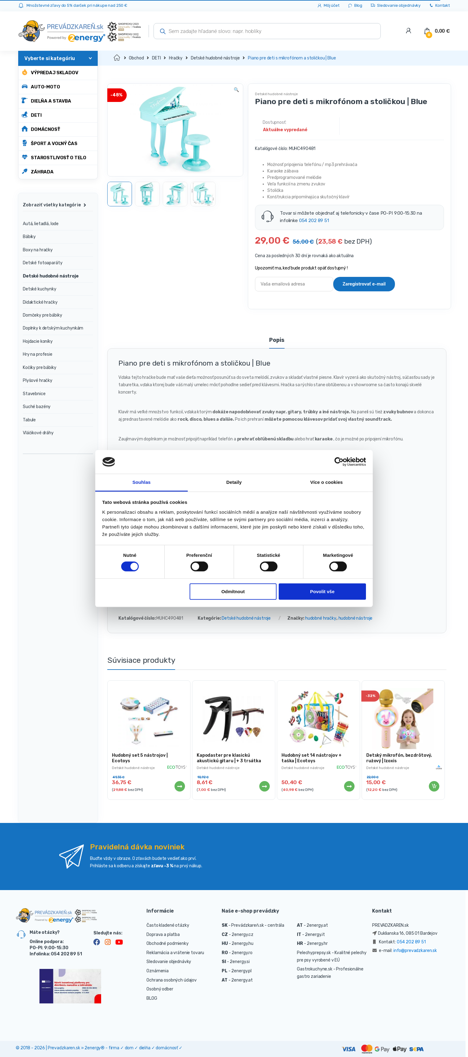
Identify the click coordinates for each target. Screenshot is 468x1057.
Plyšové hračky (37, 380)
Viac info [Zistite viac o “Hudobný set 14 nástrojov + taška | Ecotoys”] (349, 786)
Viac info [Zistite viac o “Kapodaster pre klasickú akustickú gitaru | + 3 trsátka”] (264, 786)
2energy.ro (242, 952)
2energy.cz (242, 934)
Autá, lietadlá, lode (41, 223)
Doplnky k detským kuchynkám (53, 328)
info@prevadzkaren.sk (415, 950)
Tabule (29, 420)
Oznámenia (157, 971)
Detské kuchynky (39, 289)
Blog (354, 5)
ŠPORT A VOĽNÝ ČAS (49, 143)
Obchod (136, 58)
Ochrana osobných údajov (171, 980)
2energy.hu (242, 943)
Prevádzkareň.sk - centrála (257, 925)
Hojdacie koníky (38, 341)
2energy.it (315, 934)
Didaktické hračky (40, 302)
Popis (276, 340)
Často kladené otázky (167, 925)
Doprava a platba (163, 934)
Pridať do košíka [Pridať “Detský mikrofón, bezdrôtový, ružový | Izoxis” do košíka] (433, 786)
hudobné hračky (320, 618)
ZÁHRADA (38, 171)
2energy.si (240, 961)
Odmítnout (233, 591)
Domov (117, 58)
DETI (31, 114)
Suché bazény (37, 406)
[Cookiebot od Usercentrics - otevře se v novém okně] (339, 462)
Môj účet (328, 5)
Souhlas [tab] (141, 482)
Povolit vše (322, 591)
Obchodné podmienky (167, 943)
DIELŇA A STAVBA (46, 100)
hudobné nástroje (356, 618)
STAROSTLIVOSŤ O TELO (54, 157)
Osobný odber (159, 989)
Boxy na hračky (38, 250)
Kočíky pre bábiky (39, 367)
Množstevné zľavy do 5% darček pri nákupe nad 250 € (77, 5)
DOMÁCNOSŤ (41, 129)
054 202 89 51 (314, 220)
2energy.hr (317, 943)
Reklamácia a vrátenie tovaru (175, 952)
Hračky (176, 58)
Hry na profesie (37, 354)
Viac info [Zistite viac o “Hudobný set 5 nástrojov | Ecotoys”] (179, 786)
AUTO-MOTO (41, 86)
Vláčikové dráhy (38, 432)
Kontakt (439, 5)
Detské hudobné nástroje (215, 58)
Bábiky (29, 236)
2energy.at (242, 980)
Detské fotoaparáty (42, 262)
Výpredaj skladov (50, 72)
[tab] (276, 342)
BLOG (151, 998)
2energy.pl (241, 971)
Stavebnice (34, 393)
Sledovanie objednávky (395, 5)
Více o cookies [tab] (326, 482)
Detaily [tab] (234, 482)
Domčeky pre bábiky (42, 315)
